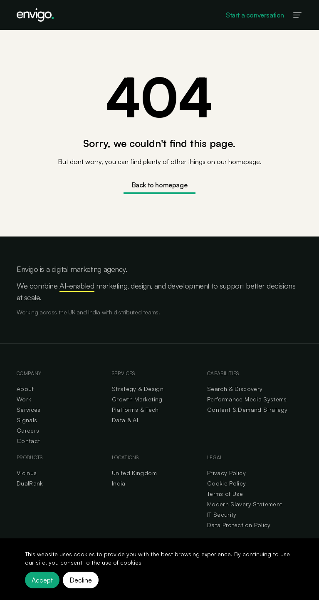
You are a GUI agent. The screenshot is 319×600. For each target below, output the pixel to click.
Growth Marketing (137, 399)
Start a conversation (255, 15)
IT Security (222, 514)
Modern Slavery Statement (244, 504)
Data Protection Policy (239, 524)
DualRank (30, 483)
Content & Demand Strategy (247, 409)
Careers (28, 430)
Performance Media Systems (247, 399)
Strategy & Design (137, 388)
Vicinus (27, 472)
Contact (28, 440)
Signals (27, 419)
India (119, 483)
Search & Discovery (234, 388)
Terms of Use (225, 493)
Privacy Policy (226, 472)
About (25, 388)
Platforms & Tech (135, 409)
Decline (80, 580)
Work (24, 399)
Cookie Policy (226, 483)
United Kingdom (134, 472)
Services (29, 409)
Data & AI (125, 419)
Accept (42, 580)
